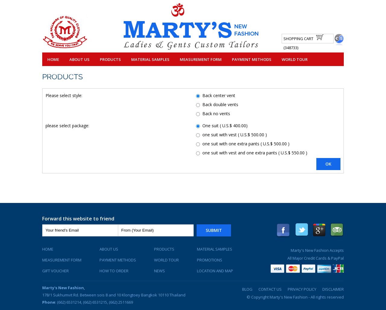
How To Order (114, 271)
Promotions (209, 260)
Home (53, 59)
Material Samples (150, 59)
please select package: (67, 125)
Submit (214, 230)
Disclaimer (333, 289)
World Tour (295, 59)
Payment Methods (251, 59)
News (159, 271)
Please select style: (64, 95)
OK (328, 164)
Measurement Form (201, 59)
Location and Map (215, 271)
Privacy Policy (302, 289)
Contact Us (60, 73)
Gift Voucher (55, 271)
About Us (79, 59)
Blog (247, 289)
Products (110, 59)
